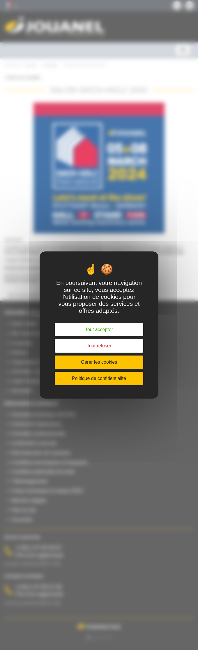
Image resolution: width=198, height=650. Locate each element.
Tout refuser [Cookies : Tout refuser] (99, 345)
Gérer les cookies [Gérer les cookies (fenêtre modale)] (99, 362)
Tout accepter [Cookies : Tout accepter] (99, 329)
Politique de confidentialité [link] (99, 378)
